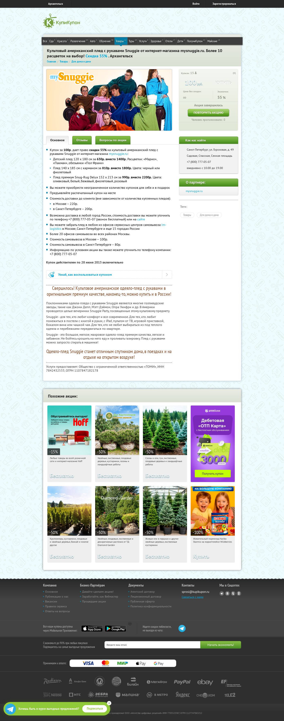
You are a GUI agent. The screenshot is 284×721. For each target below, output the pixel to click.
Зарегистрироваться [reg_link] (224, 4)
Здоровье (156, 41)
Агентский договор (142, 591)
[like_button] (230, 73)
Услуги (143, 41)
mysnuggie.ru (118, 154)
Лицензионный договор (145, 596)
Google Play (115, 628)
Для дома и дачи (209, 215)
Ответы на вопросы (57, 611)
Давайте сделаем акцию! (98, 591)
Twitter (233, 593)
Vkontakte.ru (227, 593)
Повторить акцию (208, 112)
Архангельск (55, 4)
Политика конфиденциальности (151, 606)
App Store (92, 628)
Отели (170, 41)
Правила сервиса (56, 606)
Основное (57, 140)
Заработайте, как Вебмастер (100, 596)
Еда (52, 41)
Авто (93, 41)
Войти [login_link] (196, 4)
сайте (141, 219)
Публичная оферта (142, 601)
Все (45, 41)
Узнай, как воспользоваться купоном (85, 274)
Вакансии (51, 601)
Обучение (106, 41)
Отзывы (82, 140)
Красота (62, 41)
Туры (133, 41)
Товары (121, 41)
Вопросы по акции (112, 140)
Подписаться (95, 708)
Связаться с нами (193, 597)
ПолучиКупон (196, 41)
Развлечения (79, 41)
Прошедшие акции (94, 601)
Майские (213, 41)
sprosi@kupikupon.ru (195, 592)
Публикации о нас (56, 596)
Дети (181, 41)
